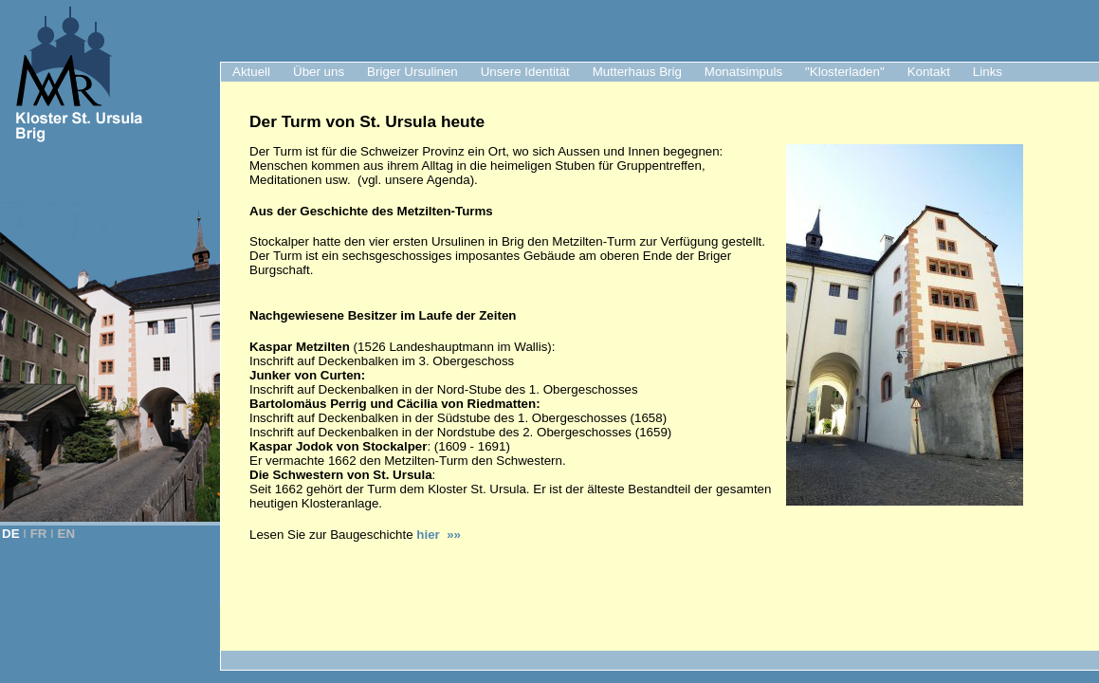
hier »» (438, 534)
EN (67, 533)
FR (38, 533)
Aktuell (251, 72)
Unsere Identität (525, 72)
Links (987, 72)
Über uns (318, 72)
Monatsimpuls (743, 72)
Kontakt (928, 72)
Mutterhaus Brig (637, 72)
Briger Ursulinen (412, 72)
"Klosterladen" (845, 72)
